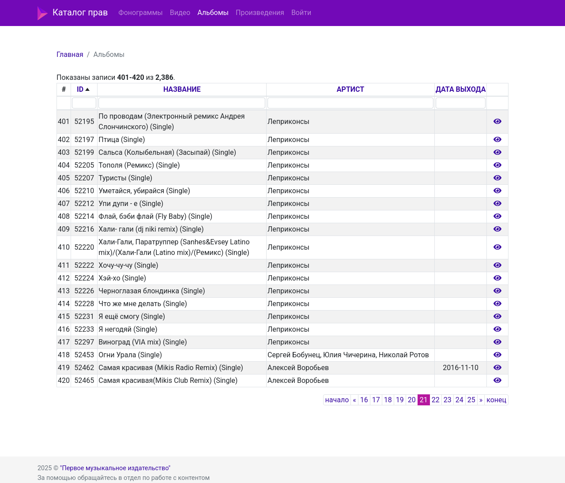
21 (424, 400)
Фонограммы (140, 12)
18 (388, 400)
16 (364, 400)
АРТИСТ (350, 89)
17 (376, 400)
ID (80, 89)
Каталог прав (73, 13)
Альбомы (213, 12)
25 (471, 400)
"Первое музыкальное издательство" (115, 468)
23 (448, 400)
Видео (180, 12)
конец (496, 400)
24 (459, 400)
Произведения (260, 12)
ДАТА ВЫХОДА (461, 89)
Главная (69, 54)
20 (412, 400)
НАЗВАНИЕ (182, 89)
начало (337, 400)
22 (436, 400)
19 (400, 400)
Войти (301, 12)
